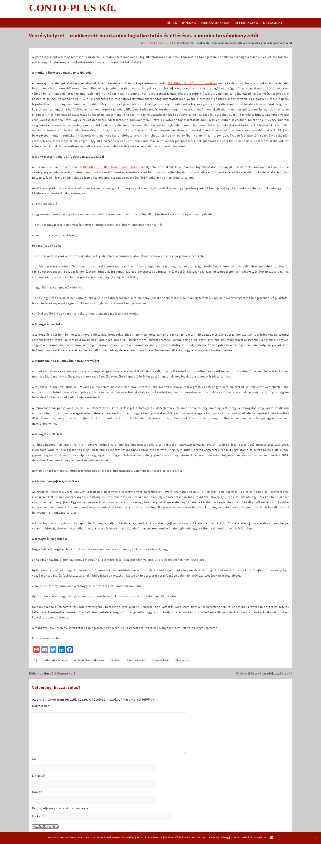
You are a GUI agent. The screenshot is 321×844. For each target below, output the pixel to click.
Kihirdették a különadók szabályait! (264, 673)
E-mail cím (40, 776)
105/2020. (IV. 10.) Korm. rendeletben (110, 167)
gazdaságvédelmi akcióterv (88, 660)
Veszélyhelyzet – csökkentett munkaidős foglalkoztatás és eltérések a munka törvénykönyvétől (144, 35)
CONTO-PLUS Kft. (72, 7)
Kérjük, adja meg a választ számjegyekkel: (61, 808)
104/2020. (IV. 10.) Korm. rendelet (192, 83)
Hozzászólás (41, 706)
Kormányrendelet (136, 660)
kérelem (115, 660)
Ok (271, 837)
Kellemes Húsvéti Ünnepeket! (52, 673)
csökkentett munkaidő (54, 660)
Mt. (134, 88)
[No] (316, 838)
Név (36, 759)
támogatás (182, 660)
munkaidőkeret (160, 660)
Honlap (37, 792)
